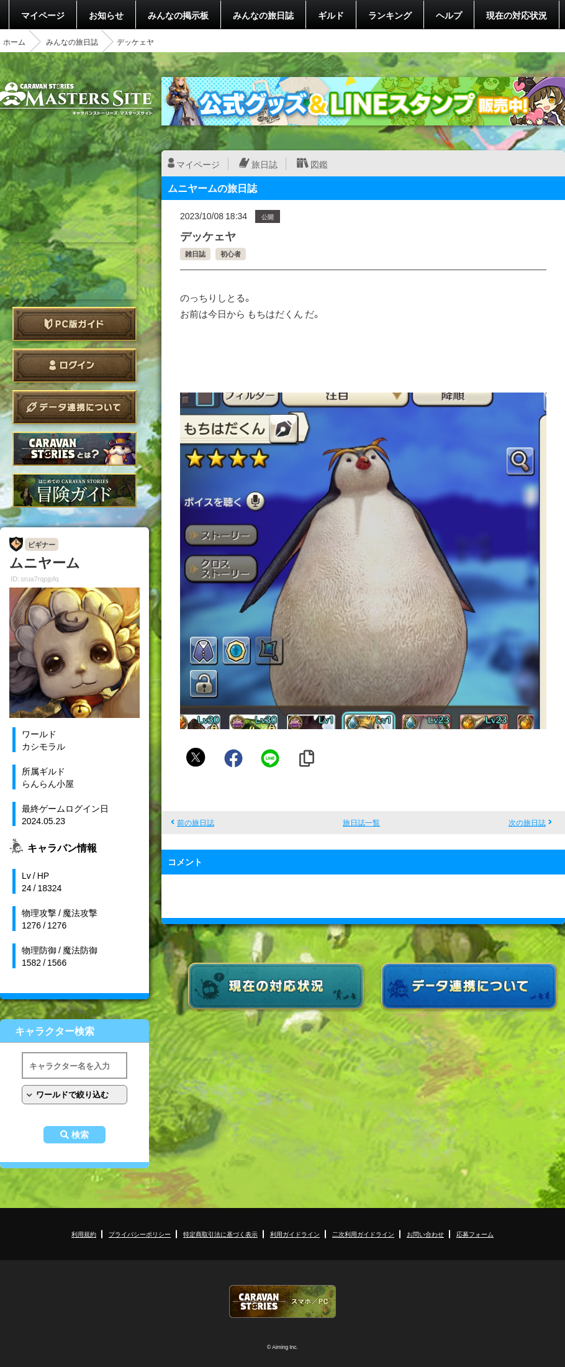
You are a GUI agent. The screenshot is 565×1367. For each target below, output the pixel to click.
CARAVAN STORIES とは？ (74, 449)
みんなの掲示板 (178, 15)
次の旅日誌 (527, 822)
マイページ (43, 15)
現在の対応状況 (516, 15)
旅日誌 (264, 164)
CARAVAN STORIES (282, 1301)
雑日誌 (195, 253)
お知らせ (106, 15)
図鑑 (319, 164)
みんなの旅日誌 (263, 15)
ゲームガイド (74, 490)
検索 (80, 1134)
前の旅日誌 (195, 822)
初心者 (230, 253)
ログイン (74, 365)
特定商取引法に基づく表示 (220, 1233)
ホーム (14, 41)
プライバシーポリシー (140, 1233)
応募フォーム (475, 1233)
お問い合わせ (425, 1233)
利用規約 (83, 1233)
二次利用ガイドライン (363, 1233)
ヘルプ (449, 15)
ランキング (390, 15)
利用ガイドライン (295, 1233)
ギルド (331, 15)
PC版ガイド (74, 324)
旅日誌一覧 (361, 822)
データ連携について (74, 407)
